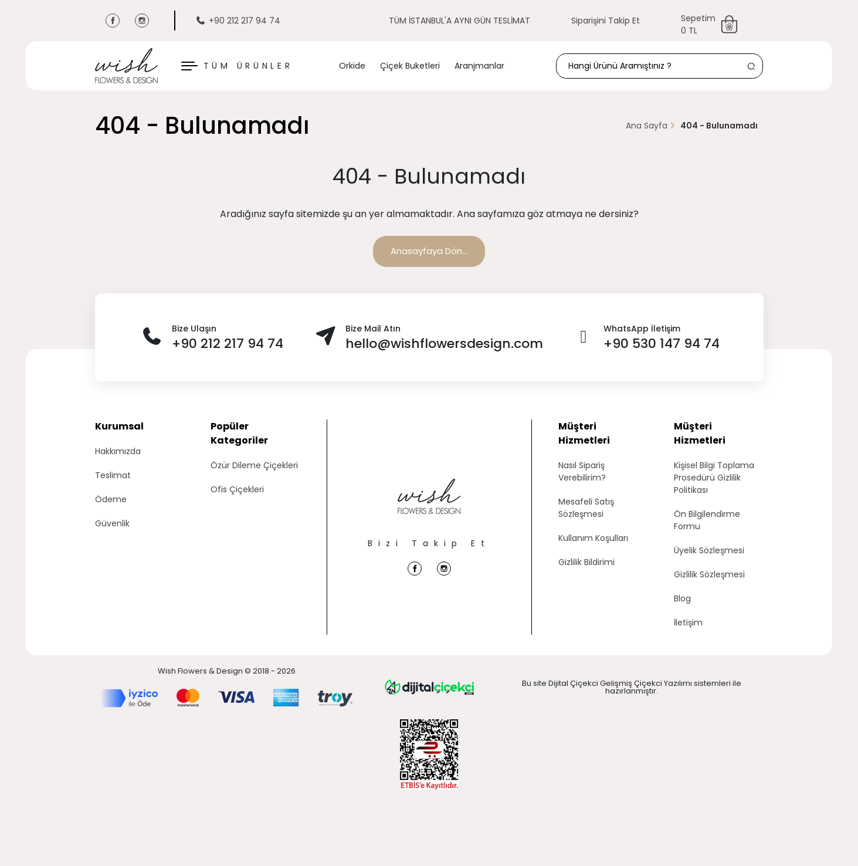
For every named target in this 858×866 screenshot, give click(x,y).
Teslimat (113, 475)
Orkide (352, 66)
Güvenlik (112, 523)
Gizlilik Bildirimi (586, 562)
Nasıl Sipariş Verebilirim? (582, 471)
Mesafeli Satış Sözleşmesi (586, 508)
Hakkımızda (118, 451)
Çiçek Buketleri (410, 66)
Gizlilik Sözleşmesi (709, 574)
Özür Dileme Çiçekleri (254, 465)
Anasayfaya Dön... (429, 251)
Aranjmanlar (479, 66)
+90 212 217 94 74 (238, 20)
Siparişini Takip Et (605, 20)
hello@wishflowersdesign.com (444, 343)
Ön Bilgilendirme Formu (707, 520)
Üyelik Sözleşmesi (709, 550)
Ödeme (111, 499)
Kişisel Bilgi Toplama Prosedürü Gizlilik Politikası (714, 477)
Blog (682, 598)
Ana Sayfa (646, 125)
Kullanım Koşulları (593, 538)
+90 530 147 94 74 (661, 343)
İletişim (688, 622)
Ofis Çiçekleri (237, 489)
